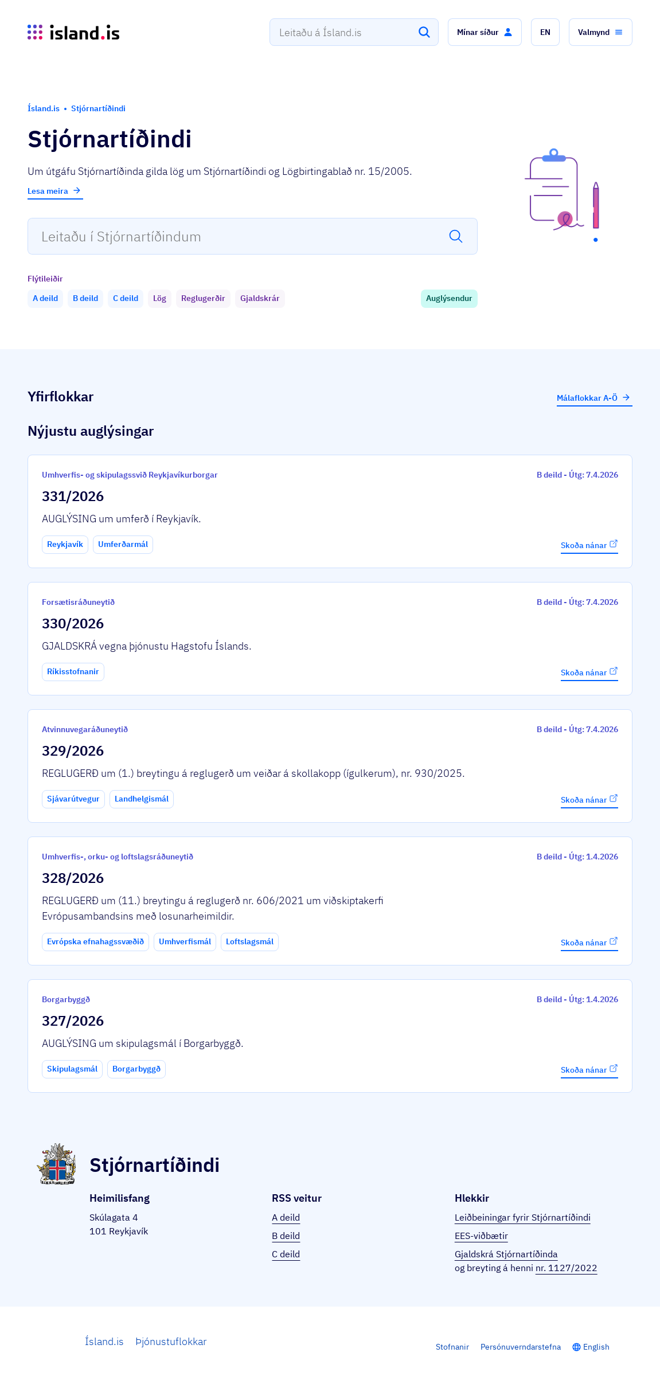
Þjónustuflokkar (170, 1341)
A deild (286, 1217)
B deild (286, 1235)
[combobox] (354, 32)
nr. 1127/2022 (566, 1267)
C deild (286, 1254)
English (596, 1347)
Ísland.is (104, 1341)
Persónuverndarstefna (521, 1347)
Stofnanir (452, 1347)
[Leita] (424, 32)
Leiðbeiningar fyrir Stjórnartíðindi (523, 1217)
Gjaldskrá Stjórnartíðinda (506, 1254)
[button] (485, 32)
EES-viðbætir (481, 1235)
